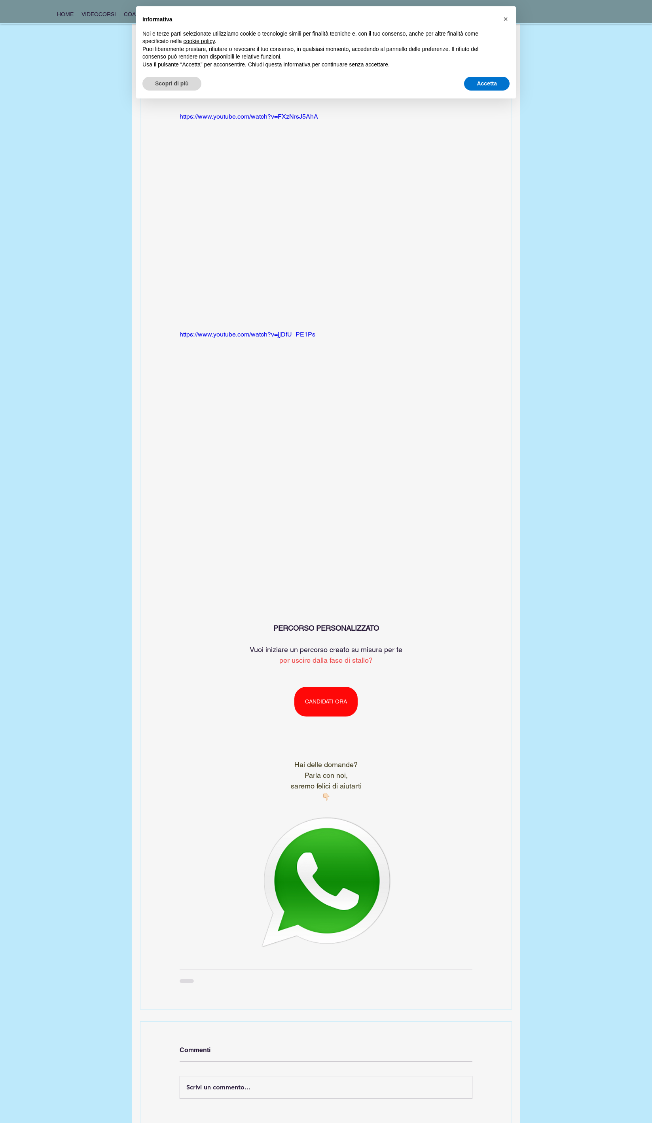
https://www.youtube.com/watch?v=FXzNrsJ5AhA (249, 116)
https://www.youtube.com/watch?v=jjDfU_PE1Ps (247, 334)
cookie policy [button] (199, 41)
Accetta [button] (487, 83)
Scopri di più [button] (172, 83)
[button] (505, 19)
